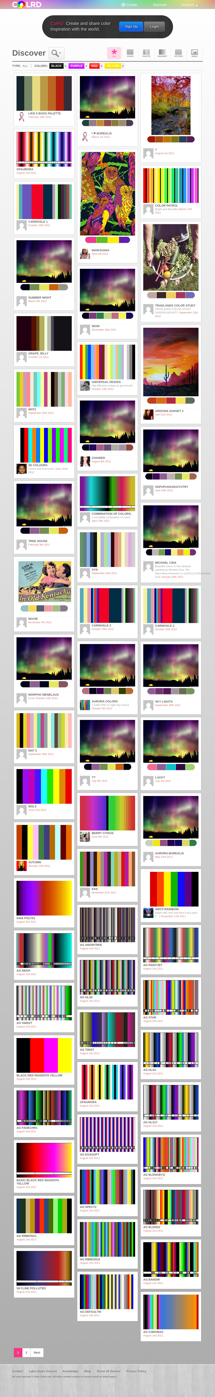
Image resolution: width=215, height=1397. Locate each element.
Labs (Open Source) (43, 1371)
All (114, 53)
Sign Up (131, 26)
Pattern (178, 53)
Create (132, 5)
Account (187, 5)
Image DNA (195, 53)
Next (37, 1352)
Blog (87, 1371)
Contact (17, 1371)
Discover (159, 5)
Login (154, 26)
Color (130, 53)
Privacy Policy (136, 1371)
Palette (146, 53)
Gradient (162, 53)
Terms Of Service (108, 1371)
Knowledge (70, 1371)
